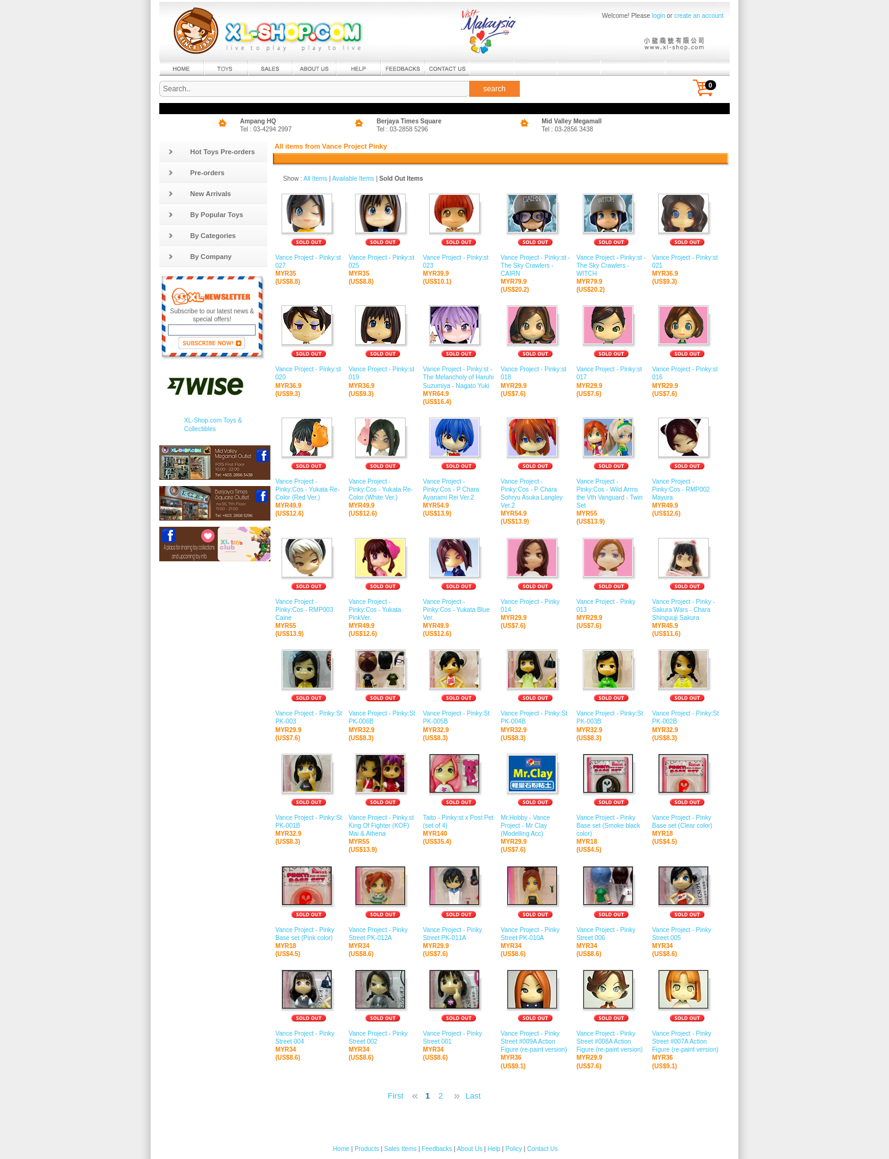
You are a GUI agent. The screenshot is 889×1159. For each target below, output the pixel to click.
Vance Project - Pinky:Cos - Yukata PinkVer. (383, 610)
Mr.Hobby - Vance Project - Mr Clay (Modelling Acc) (535, 826)
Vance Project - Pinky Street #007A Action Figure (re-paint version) (687, 1042)
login (658, 15)
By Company (200, 256)
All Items (316, 178)
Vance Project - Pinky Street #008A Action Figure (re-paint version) (611, 1042)
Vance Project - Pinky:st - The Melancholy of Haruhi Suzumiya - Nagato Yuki (459, 377)
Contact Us (542, 1148)
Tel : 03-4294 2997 (266, 129)
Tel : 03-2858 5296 (402, 129)
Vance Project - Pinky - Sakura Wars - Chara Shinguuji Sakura (687, 610)
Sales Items (400, 1148)
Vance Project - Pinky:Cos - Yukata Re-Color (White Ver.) (383, 490)
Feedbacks (437, 1148)
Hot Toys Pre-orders (211, 151)
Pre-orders (196, 172)
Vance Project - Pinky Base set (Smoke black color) (611, 826)
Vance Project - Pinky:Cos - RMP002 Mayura (687, 490)
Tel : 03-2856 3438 (567, 129)
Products (366, 1148)
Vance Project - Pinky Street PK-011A (459, 934)
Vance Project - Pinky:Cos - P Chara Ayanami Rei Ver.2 (459, 490)
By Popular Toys (205, 214)
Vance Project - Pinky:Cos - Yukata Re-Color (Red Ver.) (309, 490)
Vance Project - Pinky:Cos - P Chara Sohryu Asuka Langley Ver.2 (535, 494)
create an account (699, 15)
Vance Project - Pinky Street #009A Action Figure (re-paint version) (535, 1042)
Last (473, 1095)
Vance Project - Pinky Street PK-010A (535, 934)
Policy (514, 1148)
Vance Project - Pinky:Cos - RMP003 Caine (309, 610)
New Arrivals (199, 193)
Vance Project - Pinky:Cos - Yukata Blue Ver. (459, 610)
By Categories (202, 235)
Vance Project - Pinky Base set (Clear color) (687, 822)
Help (494, 1148)
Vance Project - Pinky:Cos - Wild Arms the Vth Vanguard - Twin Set (611, 494)
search (494, 89)
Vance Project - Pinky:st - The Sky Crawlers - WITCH (611, 266)
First (395, 1095)
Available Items (353, 178)
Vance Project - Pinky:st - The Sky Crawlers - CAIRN (535, 266)
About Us (469, 1148)
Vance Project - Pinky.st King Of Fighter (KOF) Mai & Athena (383, 826)
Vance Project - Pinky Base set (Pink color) (309, 934)
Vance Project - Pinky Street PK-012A (383, 934)
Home (341, 1148)
